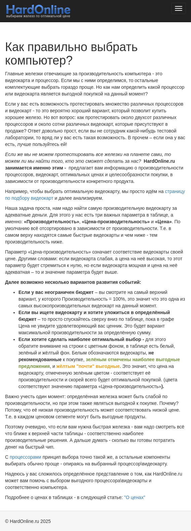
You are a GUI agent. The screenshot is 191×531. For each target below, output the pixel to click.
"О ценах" (134, 497)
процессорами (25, 457)
